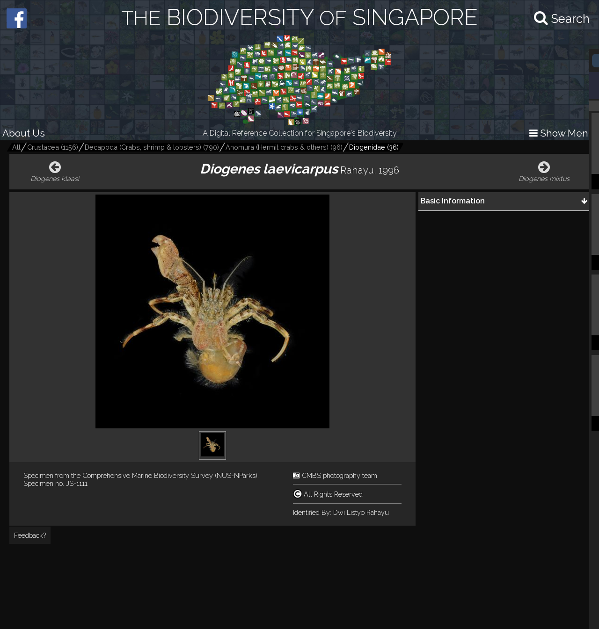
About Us (23, 133)
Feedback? (30, 535)
